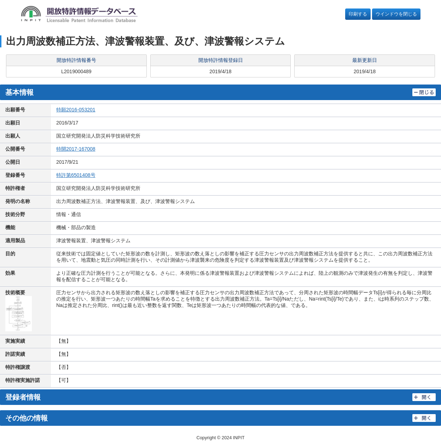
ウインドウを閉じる (396, 14)
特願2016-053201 (75, 109)
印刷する (358, 14)
